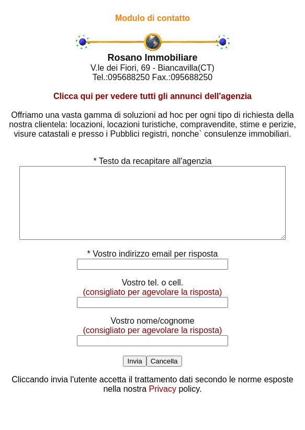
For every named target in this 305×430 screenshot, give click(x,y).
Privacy (162, 403)
